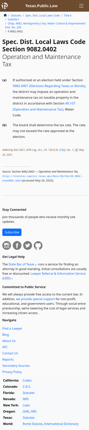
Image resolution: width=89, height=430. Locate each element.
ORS (33, 411)
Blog (5, 334)
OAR (26, 411)
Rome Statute (32, 424)
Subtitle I (13, 19)
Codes (27, 380)
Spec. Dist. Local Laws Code (42, 15)
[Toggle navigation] (81, 6)
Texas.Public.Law (41, 5)
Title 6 (68, 15)
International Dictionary (61, 424)
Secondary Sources (16, 366)
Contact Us (10, 353)
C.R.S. (27, 386)
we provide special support (35, 299)
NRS (26, 399)
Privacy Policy (12, 372)
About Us (9, 341)
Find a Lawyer (12, 328)
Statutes (16, 15)
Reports (8, 359)
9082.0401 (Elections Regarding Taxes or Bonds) (49, 86)
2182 (62, 150)
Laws (26, 405)
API (4, 347)
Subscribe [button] (12, 232)
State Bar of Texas (21, 264)
